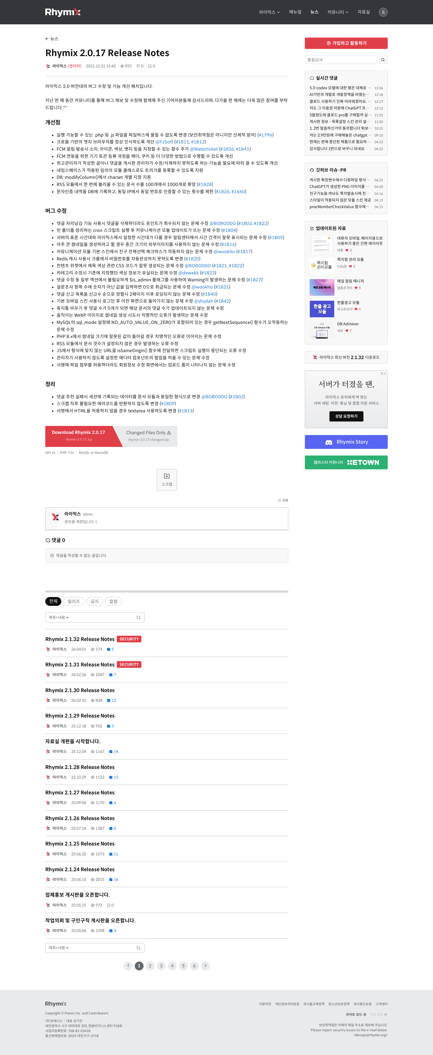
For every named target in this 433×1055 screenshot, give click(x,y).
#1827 (254, 280)
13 (111, 700)
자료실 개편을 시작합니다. (73, 742)
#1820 (192, 259)
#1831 (222, 287)
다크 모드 (379, 1014)
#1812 (198, 142)
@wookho (224, 252)
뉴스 (314, 12)
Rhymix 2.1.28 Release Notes (80, 767)
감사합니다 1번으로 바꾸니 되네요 (337, 148)
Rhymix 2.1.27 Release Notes (80, 793)
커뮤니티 (338, 12)
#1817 (244, 252)
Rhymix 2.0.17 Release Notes (107, 53)
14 (113, 751)
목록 (283, 500)
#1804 (229, 230)
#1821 (220, 266)
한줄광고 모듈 (348, 302)
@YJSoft (164, 142)
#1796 (265, 135)
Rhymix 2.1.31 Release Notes (93, 665)
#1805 (276, 237)
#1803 (245, 223)
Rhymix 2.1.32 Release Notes (93, 639)
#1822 (260, 223)
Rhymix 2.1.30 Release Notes (80, 690)
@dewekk (188, 273)
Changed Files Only (148, 435)
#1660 (238, 192)
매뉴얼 (295, 12)
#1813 (185, 411)
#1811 (182, 142)
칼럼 (113, 601)
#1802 (237, 397)
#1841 (242, 149)
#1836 (227, 149)
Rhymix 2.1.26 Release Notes (80, 818)
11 (113, 854)
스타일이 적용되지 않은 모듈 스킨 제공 (340, 200)
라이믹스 (269, 12)
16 (113, 879)
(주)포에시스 (54, 1021)
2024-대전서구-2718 (83, 1036)
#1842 (222, 301)
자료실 (364, 12)
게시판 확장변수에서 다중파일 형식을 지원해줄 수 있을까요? (358, 179)
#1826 (222, 192)
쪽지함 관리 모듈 (350, 259)
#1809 (168, 404)
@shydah (203, 301)
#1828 (205, 184)
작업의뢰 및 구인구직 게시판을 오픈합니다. (90, 921)
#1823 (208, 273)
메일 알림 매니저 (350, 281)
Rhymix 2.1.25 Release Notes (80, 844)
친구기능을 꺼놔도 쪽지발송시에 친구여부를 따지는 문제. (355, 193)
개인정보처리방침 (287, 1004)
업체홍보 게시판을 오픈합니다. (77, 895)
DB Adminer (348, 323)
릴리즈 (74, 601)
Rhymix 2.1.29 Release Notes (80, 716)
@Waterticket (204, 149)
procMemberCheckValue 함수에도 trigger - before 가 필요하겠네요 (367, 206)
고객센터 (382, 1004)
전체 (53, 601)
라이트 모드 (356, 1014)
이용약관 (265, 1004)
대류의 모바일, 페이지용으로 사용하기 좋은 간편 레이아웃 (360, 241)
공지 (95, 601)
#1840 (209, 294)
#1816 (228, 244)
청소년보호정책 (339, 1004)
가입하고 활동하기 (346, 43)
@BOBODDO (223, 223)
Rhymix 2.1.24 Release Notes (80, 869)
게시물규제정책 (313, 1004)
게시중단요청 (362, 1004)
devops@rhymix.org (370, 1035)
